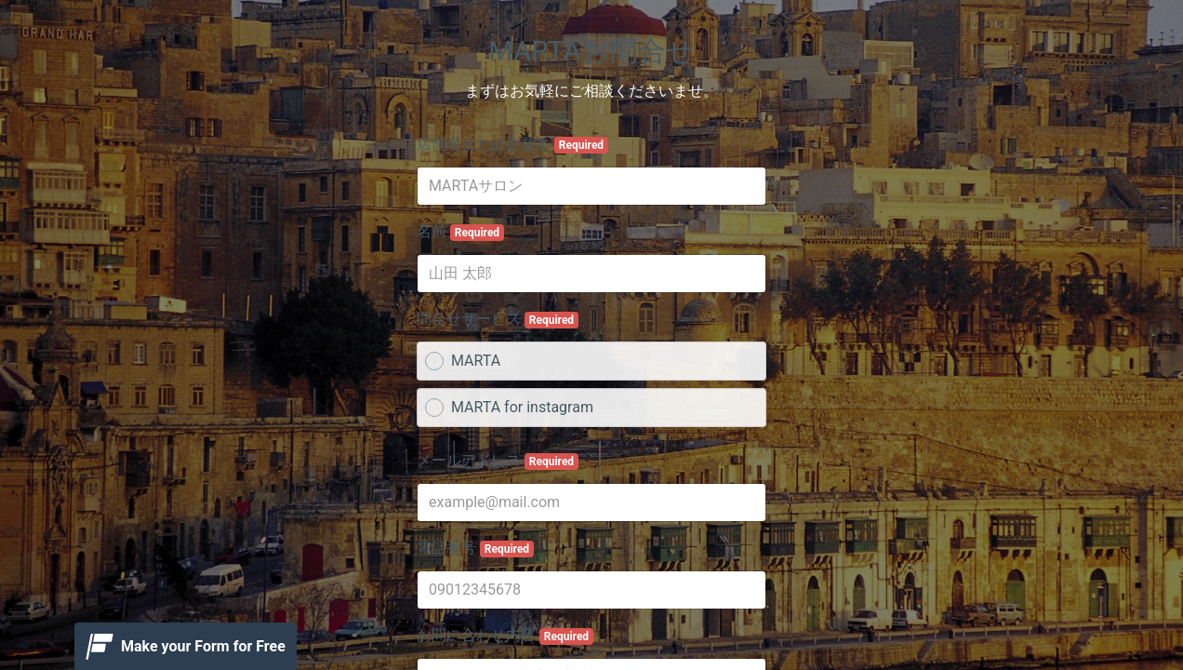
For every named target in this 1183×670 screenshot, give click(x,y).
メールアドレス (497, 460)
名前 (460, 231)
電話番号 (475, 548)
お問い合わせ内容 (505, 635)
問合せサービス (497, 319)
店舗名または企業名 (512, 144)
